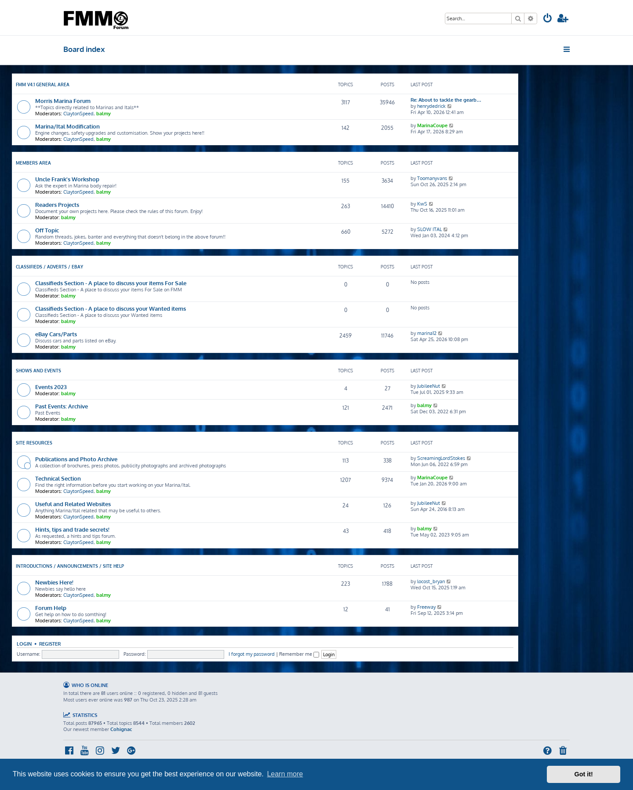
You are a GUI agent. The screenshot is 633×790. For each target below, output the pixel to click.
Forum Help (50, 607)
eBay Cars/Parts (56, 334)
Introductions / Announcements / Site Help (70, 566)
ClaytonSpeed (78, 113)
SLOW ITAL (429, 229)
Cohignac (121, 729)
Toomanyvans (432, 178)
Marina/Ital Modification (67, 126)
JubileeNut (428, 386)
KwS (422, 204)
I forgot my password (252, 654)
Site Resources (34, 442)
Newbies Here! (54, 582)
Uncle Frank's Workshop (67, 179)
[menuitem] (548, 19)
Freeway (426, 607)
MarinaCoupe (432, 125)
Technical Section (58, 478)
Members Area (33, 162)
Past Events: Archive (61, 406)
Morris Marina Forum (63, 100)
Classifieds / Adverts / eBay (49, 266)
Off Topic (47, 230)
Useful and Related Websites (73, 503)
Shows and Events (38, 370)
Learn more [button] (285, 774)
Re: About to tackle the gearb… (446, 100)
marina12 (427, 333)
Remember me (299, 654)
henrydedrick (431, 106)
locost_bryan (431, 581)
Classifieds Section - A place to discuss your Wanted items (110, 308)
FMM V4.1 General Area (42, 84)
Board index (84, 49)
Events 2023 (51, 386)
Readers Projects (57, 204)
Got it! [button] (584, 774)
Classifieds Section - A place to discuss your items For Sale (110, 283)
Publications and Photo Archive (76, 459)
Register (50, 644)
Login (24, 644)
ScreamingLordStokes (441, 458)
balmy (103, 113)
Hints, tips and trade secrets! (72, 529)
